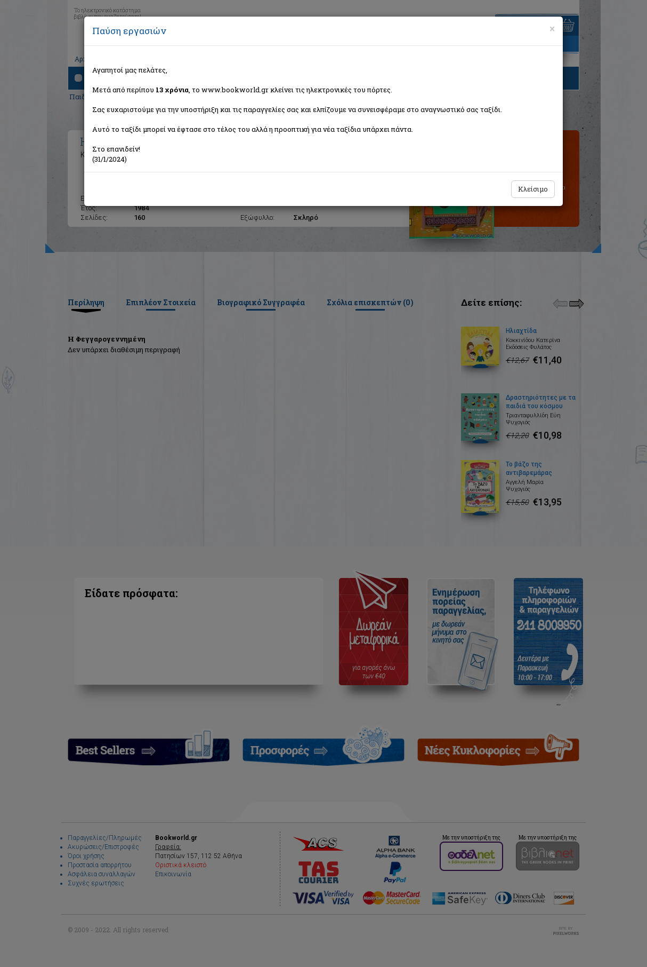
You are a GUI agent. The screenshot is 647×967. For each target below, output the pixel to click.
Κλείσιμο (533, 189)
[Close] (552, 28)
